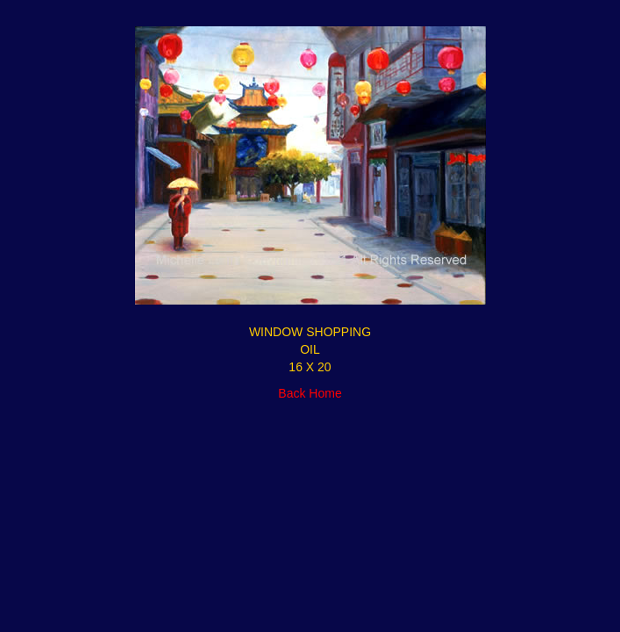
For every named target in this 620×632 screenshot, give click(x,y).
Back (291, 393)
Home (325, 393)
